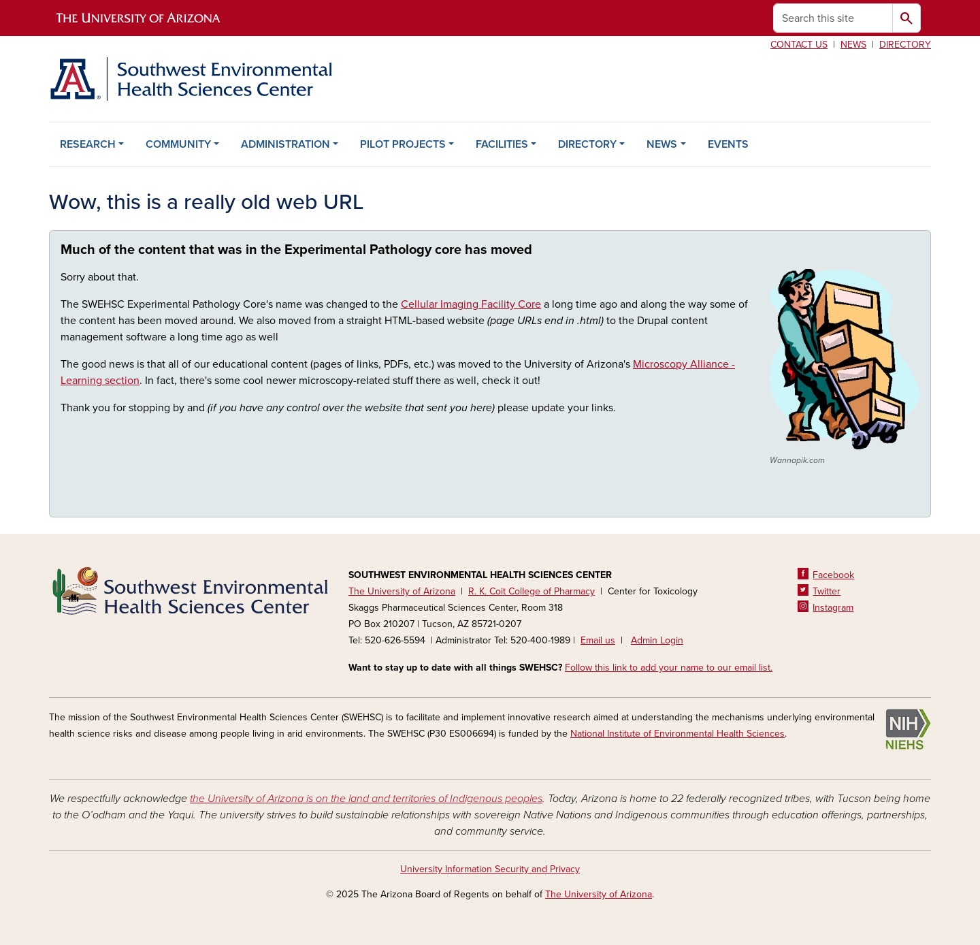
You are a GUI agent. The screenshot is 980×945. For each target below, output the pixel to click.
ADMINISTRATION (285, 144)
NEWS (662, 144)
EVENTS (728, 144)
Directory (905, 44)
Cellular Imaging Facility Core (471, 304)
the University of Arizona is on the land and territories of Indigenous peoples (366, 798)
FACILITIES (502, 144)
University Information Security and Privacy (490, 869)
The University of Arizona (598, 894)
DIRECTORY (587, 144)
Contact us (799, 44)
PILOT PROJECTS (403, 144)
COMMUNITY (178, 144)
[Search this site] (833, 18)
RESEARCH (88, 144)
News (853, 44)
